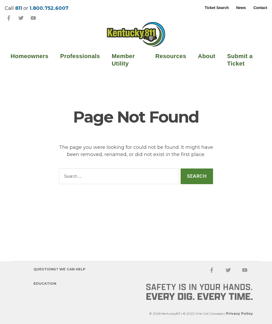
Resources (170, 56)
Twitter (21, 18)
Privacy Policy (239, 313)
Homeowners (30, 56)
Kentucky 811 (136, 34)
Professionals (80, 56)
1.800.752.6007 (49, 8)
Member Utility (123, 60)
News (241, 8)
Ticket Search (217, 8)
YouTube (33, 18)
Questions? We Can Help (59, 269)
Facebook (9, 18)
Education (44, 283)
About (206, 56)
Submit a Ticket (240, 60)
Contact (260, 8)
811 (18, 8)
